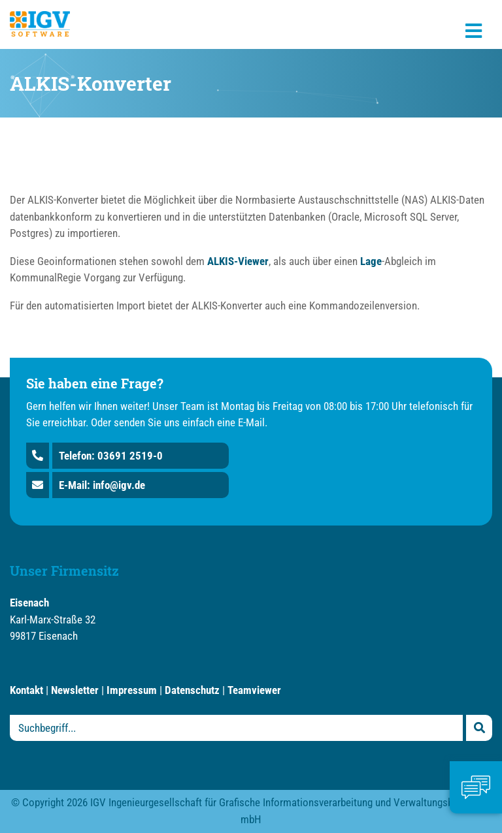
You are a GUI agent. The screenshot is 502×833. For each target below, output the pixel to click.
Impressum (132, 690)
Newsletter (75, 690)
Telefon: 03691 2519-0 (111, 455)
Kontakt (26, 690)
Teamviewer (254, 690)
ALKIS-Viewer (238, 261)
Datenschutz (192, 690)
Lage (371, 261)
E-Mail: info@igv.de (102, 485)
